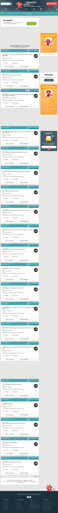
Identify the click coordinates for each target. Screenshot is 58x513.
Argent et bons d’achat (33, 505)
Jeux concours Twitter (46, 508)
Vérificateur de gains (45, 99)
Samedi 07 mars (19, 507)
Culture (38, 505)
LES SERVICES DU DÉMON (49, 9)
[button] (56, 10)
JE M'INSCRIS (55, 6)
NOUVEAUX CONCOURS (17, 9)
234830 (37, 421)
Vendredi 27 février (6, 504)
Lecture (31, 508)
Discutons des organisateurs (46, 105)
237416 (37, 402)
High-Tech (31, 504)
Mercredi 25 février (6, 506)
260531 (37, 305)
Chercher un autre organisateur (31, 23)
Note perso (15, 63)
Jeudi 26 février (5, 505)
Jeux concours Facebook (46, 504)
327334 (37, 73)
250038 (37, 345)
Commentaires (6, 63)
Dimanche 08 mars (19, 508)
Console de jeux (36, 504)
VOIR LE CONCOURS (24, 66)
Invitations (31, 507)
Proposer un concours (32, 494)
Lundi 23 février (5, 508)
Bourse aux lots (44, 107)
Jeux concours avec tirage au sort (48, 501)
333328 (37, 53)
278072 (37, 247)
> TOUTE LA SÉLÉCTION (48, 54)
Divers (34, 508)
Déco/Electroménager (37, 507)
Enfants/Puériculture (38, 506)
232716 (37, 441)
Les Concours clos (44, 103)
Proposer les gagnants (9, 66)
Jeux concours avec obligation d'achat (48, 505)
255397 (37, 326)
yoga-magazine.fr (6, 50)
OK (11, 3)
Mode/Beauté (32, 506)
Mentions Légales (24, 494)
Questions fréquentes (45, 110)
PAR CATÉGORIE (34, 9)
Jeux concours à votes (46, 506)
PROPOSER (49, 80)
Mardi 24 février (5, 507)
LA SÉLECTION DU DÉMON (6, 9)
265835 (37, 286)
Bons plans (38, 494)
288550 (37, 189)
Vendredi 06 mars (19, 506)
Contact (19, 494)
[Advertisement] (20, 36)
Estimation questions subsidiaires (48, 108)
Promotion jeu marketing (47, 509)
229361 (37, 460)
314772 (37, 130)
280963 (37, 228)
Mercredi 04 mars (19, 504)
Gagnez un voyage (32, 501)
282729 (37, 208)
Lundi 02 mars (5, 501)
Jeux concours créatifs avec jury (48, 507)
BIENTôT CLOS (26, 9)
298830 (37, 150)
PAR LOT (41, 9)
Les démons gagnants (45, 101)
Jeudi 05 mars (19, 505)
